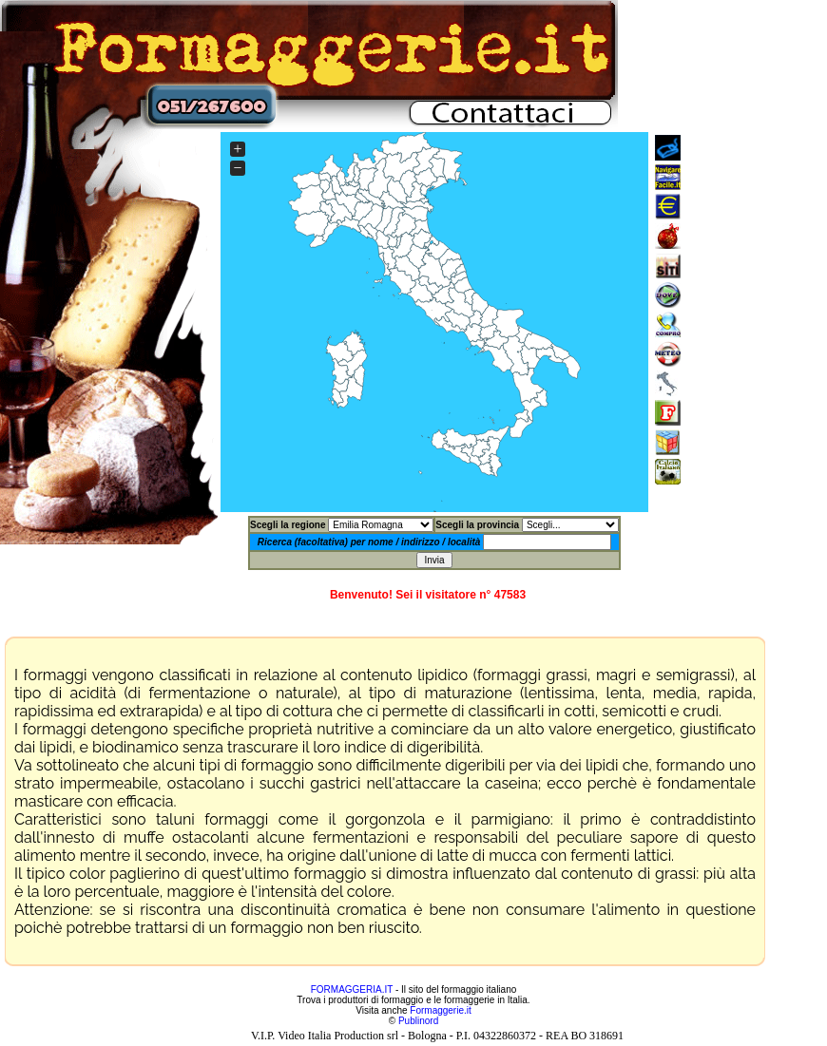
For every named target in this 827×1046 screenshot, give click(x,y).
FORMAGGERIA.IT (352, 989)
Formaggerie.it (440, 1010)
